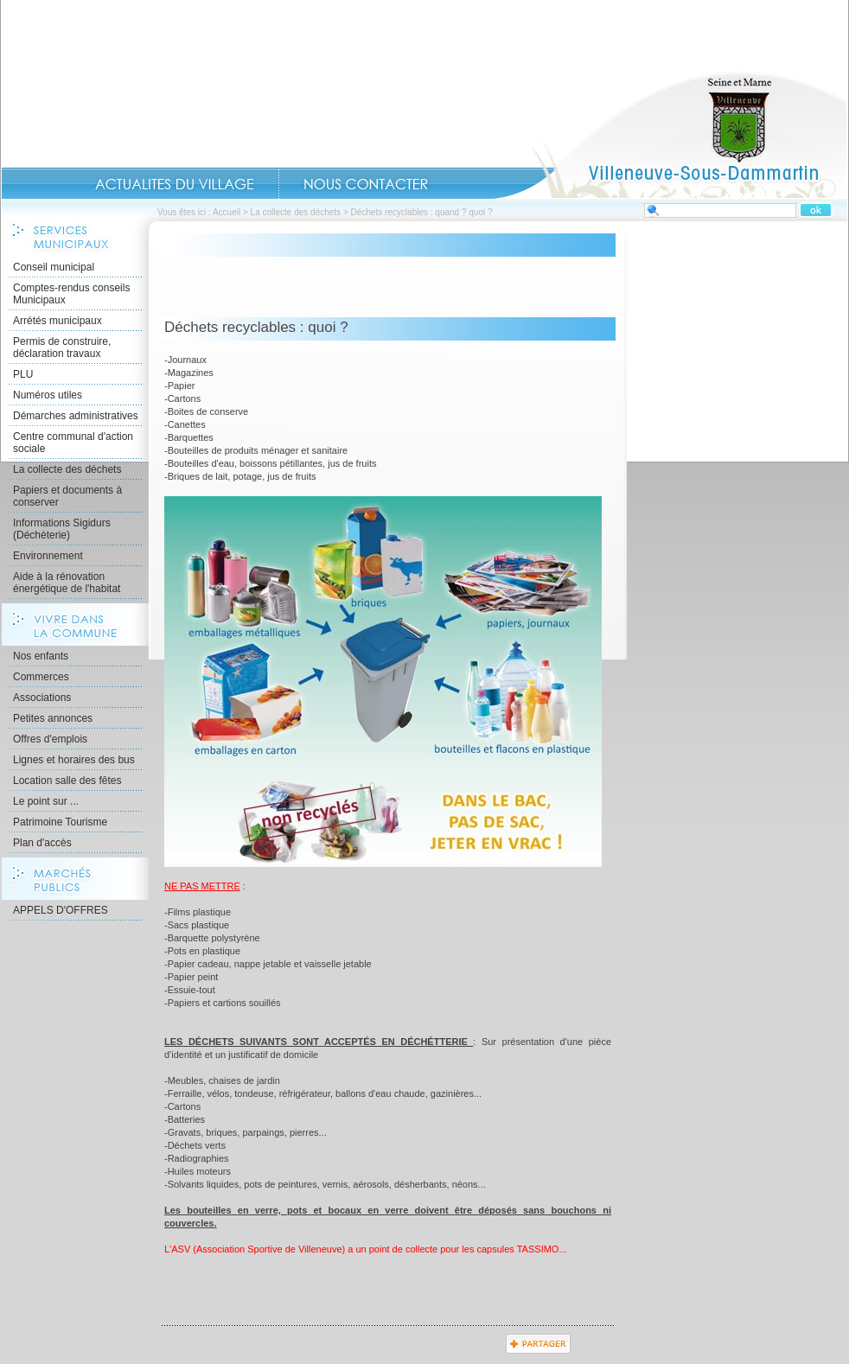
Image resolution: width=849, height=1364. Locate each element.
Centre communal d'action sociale (73, 442)
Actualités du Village (174, 184)
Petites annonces (53, 718)
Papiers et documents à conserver (67, 496)
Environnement (48, 556)
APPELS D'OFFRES (60, 910)
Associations (42, 698)
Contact (365, 184)
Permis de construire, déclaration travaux (62, 347)
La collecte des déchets (296, 212)
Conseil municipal (53, 267)
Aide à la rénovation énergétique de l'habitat (66, 582)
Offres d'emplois (50, 739)
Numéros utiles (47, 395)
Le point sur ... (46, 801)
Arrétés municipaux (57, 321)
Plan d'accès (42, 843)
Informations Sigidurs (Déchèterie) (62, 529)
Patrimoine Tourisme (60, 822)
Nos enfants (40, 656)
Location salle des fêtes (67, 780)
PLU (23, 374)
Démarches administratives (75, 416)
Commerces (41, 677)
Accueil (670, 135)
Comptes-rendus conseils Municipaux (71, 294)
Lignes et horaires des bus (74, 760)
